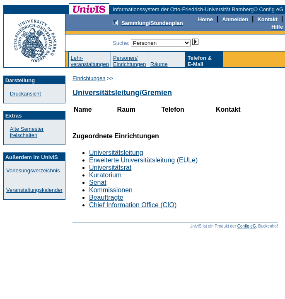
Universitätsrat (110, 167)
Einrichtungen (89, 78)
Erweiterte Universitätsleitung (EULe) (143, 160)
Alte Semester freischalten (27, 132)
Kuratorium (105, 175)
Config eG (246, 226)
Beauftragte (106, 197)
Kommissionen (111, 190)
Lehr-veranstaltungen (89, 61)
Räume (159, 64)
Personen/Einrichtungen (129, 61)
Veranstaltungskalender (34, 190)
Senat (97, 182)
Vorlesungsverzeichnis (33, 170)
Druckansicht (25, 94)
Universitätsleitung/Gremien (122, 92)
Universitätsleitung (116, 152)
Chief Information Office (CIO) (132, 204)
